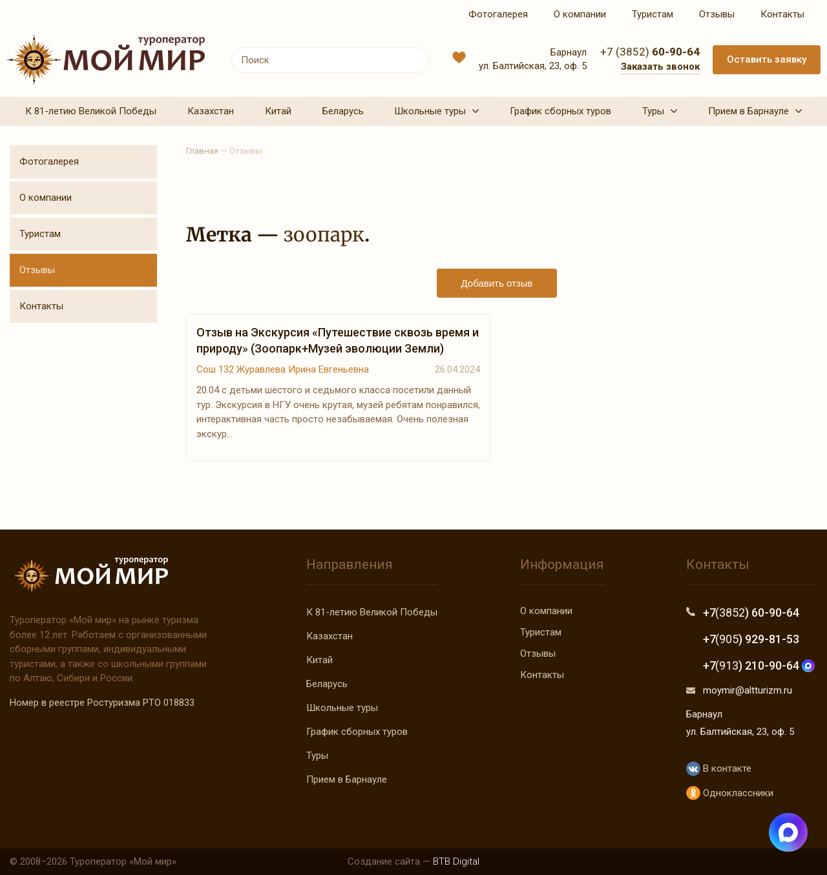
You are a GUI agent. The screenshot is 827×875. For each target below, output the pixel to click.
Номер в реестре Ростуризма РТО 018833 (102, 702)
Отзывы (37, 270)
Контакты (41, 306)
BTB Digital (456, 861)
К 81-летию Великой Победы (371, 612)
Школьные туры (342, 708)
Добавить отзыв (497, 283)
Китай (319, 660)
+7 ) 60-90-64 (751, 612)
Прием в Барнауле (346, 779)
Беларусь (327, 684)
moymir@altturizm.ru (747, 690)
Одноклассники (729, 793)
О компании (45, 197)
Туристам (40, 234)
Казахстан (329, 636)
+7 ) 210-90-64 (759, 665)
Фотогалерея (49, 161)
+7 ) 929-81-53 (751, 639)
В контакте (718, 768)
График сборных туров (357, 731)
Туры (317, 755)
